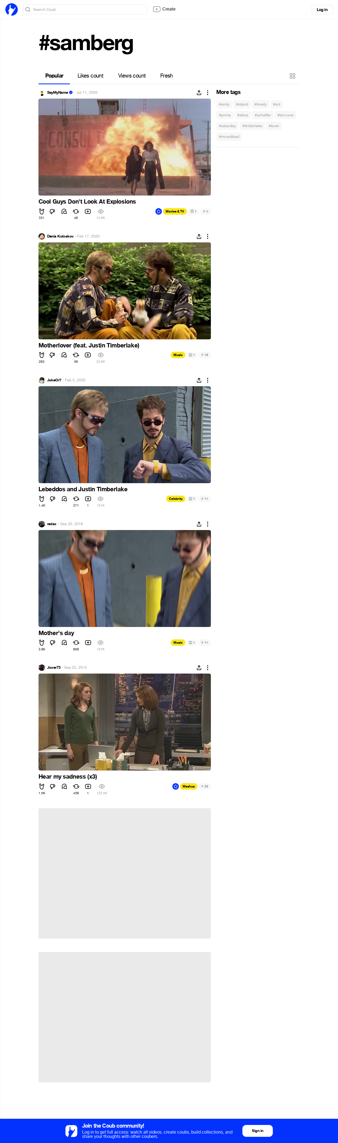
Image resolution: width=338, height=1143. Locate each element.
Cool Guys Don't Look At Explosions (87, 201)
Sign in (257, 1130)
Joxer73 (54, 668)
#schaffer (263, 115)
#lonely (261, 104)
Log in (322, 9)
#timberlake (252, 125)
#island (242, 104)
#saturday (227, 125)
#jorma (225, 115)
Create (164, 9)
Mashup (189, 786)
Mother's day (56, 633)
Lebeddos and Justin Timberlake (83, 489)
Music (178, 355)
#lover (274, 125)
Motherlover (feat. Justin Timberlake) (89, 345)
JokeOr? (54, 380)
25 (204, 786)
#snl (276, 104)
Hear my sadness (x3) (68, 776)
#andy (224, 104)
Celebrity (176, 499)
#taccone (285, 115)
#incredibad (229, 136)
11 (204, 498)
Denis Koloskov (60, 236)
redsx (52, 524)
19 (204, 354)
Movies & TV (175, 211)
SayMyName (57, 93)
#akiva (242, 115)
